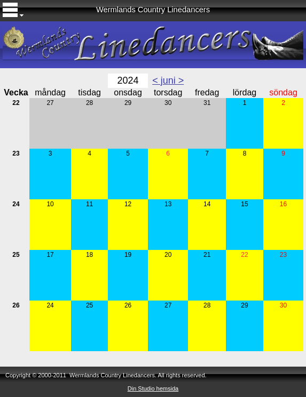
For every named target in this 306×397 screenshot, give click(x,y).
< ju (160, 80)
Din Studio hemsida (153, 388)
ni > (176, 80)
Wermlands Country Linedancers (153, 9)
